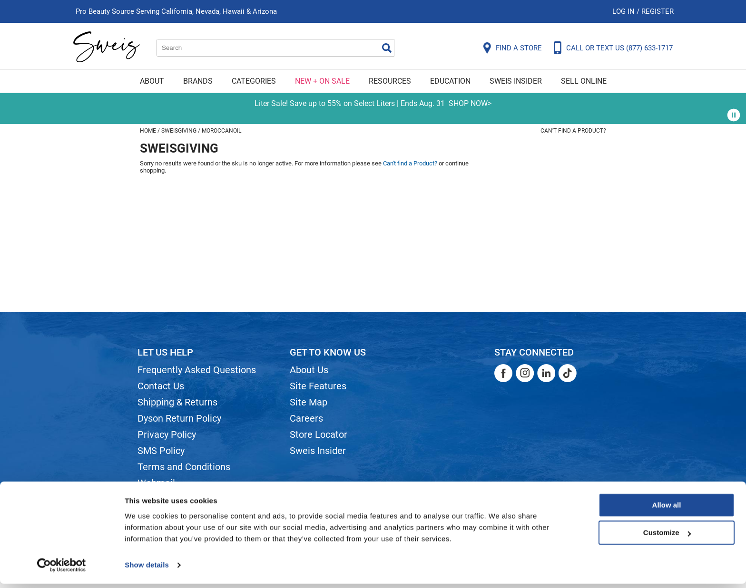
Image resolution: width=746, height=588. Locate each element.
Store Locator (318, 434)
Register (657, 11)
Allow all (666, 509)
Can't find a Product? (573, 130)
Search (387, 48)
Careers (306, 418)
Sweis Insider (516, 81)
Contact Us (160, 386)
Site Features (318, 386)
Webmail (156, 483)
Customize (667, 537)
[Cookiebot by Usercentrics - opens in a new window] (61, 569)
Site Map (308, 402)
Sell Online (584, 81)
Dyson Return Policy (179, 418)
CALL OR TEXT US (619, 48)
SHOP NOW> (470, 103)
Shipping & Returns (177, 402)
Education (450, 81)
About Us (309, 370)
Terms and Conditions (183, 466)
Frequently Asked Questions (196, 370)
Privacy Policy (166, 434)
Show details (147, 569)
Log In (624, 11)
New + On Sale (322, 81)
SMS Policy (161, 450)
